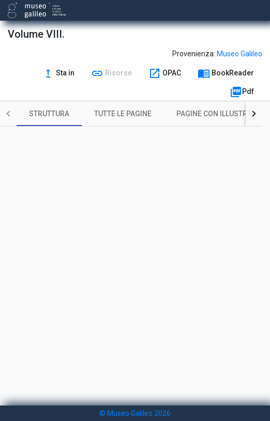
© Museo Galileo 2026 (135, 413)
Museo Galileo (239, 54)
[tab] (49, 113)
